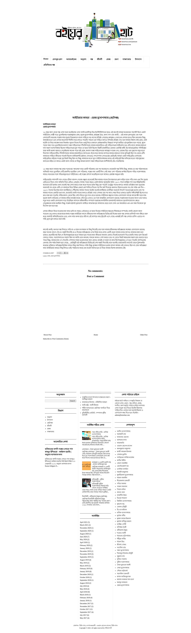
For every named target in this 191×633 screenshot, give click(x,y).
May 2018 (83, 589)
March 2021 (84, 525)
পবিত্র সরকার (121, 483)
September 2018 (85, 580)
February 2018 (85, 598)
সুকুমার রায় (121, 556)
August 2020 (84, 534)
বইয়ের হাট (108, 628)
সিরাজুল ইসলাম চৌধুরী (125, 553)
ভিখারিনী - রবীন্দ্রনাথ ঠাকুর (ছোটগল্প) (94, 496)
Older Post (144, 335)
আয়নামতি (120, 443)
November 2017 (85, 606)
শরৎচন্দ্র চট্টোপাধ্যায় (123, 536)
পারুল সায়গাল (122, 486)
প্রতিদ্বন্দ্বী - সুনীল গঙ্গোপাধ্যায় (98, 480)
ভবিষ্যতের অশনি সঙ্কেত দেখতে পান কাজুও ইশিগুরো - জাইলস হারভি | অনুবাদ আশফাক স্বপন (59, 452)
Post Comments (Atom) (60, 339)
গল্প (91, 59)
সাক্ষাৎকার (127, 59)
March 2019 (84, 566)
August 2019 (84, 560)
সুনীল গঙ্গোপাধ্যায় (123, 562)
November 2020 (85, 528)
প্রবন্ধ (108, 59)
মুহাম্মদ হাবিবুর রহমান (124, 521)
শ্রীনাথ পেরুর (121, 544)
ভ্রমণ (116, 59)
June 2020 (83, 537)
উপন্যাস (138, 59)
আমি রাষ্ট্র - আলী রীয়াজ (90, 405)
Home (45, 59)
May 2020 (83, 539)
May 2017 (83, 618)
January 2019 (84, 571)
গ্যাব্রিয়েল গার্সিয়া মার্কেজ (125, 457)
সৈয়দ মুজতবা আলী (123, 565)
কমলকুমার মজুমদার (123, 449)
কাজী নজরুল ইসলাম (124, 451)
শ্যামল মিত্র (120, 542)
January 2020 (84, 548)
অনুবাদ (83, 59)
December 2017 (85, 603)
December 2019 (85, 551)
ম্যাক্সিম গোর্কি (121, 524)
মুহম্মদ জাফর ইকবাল (124, 518)
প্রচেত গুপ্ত (121, 492)
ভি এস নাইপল (122, 510)
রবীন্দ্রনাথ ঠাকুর (122, 530)
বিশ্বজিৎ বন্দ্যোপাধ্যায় (124, 501)
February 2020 (85, 545)
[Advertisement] (95, 93)
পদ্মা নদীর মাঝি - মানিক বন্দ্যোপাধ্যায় (100, 433)
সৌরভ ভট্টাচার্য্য (122, 571)
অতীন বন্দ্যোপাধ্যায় (123, 431)
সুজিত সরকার (122, 559)
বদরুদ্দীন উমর (122, 495)
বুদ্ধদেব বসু (120, 504)
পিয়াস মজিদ (121, 489)
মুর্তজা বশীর (121, 515)
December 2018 (85, 574)
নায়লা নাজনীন (122, 478)
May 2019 (83, 563)
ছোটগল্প (50, 423)
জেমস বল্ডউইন (122, 463)
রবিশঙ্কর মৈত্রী (121, 527)
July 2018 (83, 586)
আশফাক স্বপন (122, 440)
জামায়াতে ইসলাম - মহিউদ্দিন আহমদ (94, 402)
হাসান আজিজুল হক (124, 576)
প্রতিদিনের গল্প (49, 65)
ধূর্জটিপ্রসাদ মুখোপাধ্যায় (125, 475)
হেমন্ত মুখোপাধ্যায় (55, 256)
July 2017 (83, 615)
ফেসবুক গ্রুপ (57, 59)
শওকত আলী (121, 533)
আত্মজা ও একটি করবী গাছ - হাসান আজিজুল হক (101, 463)
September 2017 (85, 612)
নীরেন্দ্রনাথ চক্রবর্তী (123, 480)
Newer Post (48, 335)
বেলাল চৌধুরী (122, 507)
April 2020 (83, 542)
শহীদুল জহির (121, 539)
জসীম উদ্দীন (121, 460)
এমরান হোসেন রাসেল (124, 446)
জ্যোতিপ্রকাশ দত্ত (123, 466)
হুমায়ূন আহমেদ (122, 582)
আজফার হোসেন (123, 437)
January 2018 (84, 601)
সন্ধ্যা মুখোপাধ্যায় (123, 550)
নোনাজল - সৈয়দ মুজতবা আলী (93, 449)
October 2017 (84, 609)
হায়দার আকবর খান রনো (125, 579)
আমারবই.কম (71, 59)
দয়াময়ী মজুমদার (122, 472)
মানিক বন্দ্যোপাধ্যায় (123, 512)
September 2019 (85, 557)
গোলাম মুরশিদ (122, 454)
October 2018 (84, 577)
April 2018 (83, 592)
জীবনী (99, 59)
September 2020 (85, 531)
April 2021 (83, 522)
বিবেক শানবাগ (122, 498)
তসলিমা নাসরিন (122, 469)
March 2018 (84, 595)
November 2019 (85, 554)
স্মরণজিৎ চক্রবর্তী (123, 574)
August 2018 (84, 583)
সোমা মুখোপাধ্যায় (123, 568)
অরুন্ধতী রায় (121, 434)
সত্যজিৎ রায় (121, 547)
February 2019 (85, 569)
